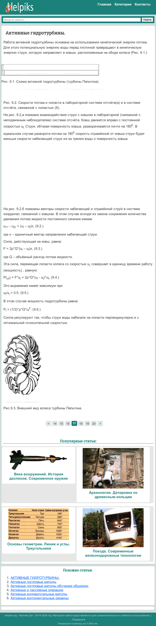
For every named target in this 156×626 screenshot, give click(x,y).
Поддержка (78, 619)
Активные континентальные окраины (40, 598)
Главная (104, 4)
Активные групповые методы (33, 582)
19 (87, 423)
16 (67, 423)
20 (93, 423)
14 (54, 423)
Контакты (143, 4)
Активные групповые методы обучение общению (49, 586)
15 (61, 423)
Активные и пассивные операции (37, 590)
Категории (123, 4)
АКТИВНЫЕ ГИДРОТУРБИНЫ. (35, 578)
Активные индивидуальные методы (39, 594)
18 (80, 423)
